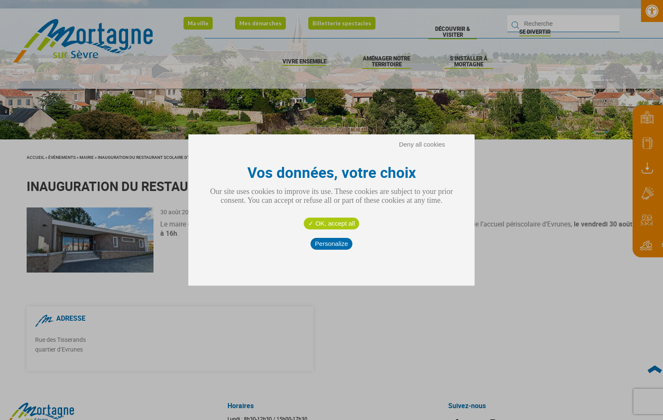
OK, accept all (331, 223)
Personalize (331, 243)
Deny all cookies (422, 144)
